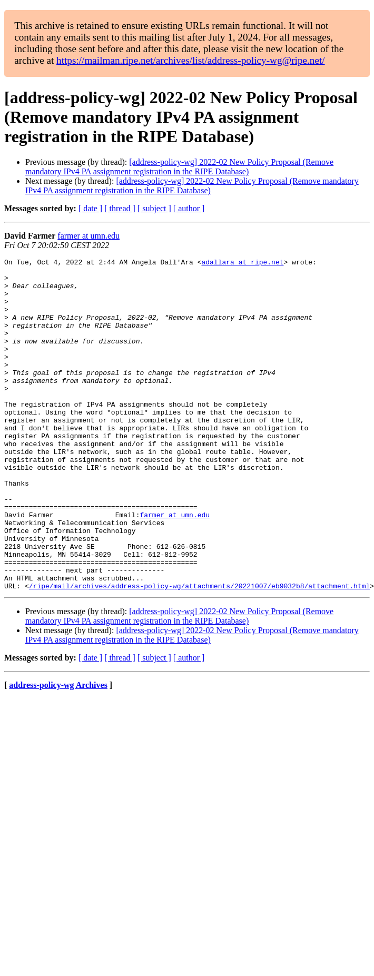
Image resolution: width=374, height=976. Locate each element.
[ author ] (189, 208)
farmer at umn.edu (88, 235)
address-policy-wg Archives (58, 751)
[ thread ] (119, 208)
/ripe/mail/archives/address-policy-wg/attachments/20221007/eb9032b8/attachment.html (199, 652)
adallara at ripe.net (242, 263)
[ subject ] (154, 208)
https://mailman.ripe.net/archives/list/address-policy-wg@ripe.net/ (190, 60)
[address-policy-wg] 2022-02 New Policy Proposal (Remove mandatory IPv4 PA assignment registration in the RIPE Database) (179, 166)
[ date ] (90, 208)
